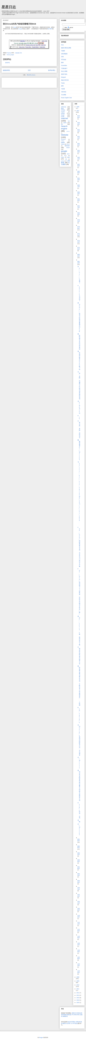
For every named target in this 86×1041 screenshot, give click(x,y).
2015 (78, 997)
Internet (64, 118)
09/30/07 (78, 881)
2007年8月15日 (79, 407)
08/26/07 (78, 846)
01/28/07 (78, 116)
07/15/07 (78, 234)
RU (62, 124)
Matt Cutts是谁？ (79, 275)
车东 (62, 45)
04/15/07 (78, 165)
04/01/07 (78, 158)
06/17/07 (78, 206)
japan (68, 153)
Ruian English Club (66, 97)
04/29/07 (78, 172)
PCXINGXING (76, 1014)
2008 (77, 977)
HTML (63, 116)
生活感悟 (65, 163)
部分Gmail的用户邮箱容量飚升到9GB (79, 317)
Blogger (41, 1037)
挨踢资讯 (65, 1016)
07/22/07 (78, 241)
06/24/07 (78, 213)
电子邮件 (50, 28)
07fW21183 (79, 829)
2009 (77, 981)
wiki (66, 159)
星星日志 (9, 7)
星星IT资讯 (64, 74)
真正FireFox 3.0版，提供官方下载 (79, 630)
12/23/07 (78, 964)
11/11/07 (78, 923)
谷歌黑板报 (64, 53)
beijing (62, 144)
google (12, 54)
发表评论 (7, 62)
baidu (63, 142)
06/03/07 (78, 192)
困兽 (62, 62)
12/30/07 (78, 971)
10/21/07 (78, 902)
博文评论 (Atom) (31, 75)
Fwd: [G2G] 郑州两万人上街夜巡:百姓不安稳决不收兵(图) (79, 591)
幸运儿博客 (64, 71)
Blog (62, 108)
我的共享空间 (65, 80)
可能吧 (63, 51)
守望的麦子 (64, 68)
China (63, 110)
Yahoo (62, 141)
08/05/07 (78, 255)
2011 (77, 989)
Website (64, 135)
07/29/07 (78, 248)
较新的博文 (6, 70)
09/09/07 (78, 860)
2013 (78, 995)
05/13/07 (78, 179)
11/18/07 (78, 930)
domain (67, 146)
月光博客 (63, 94)
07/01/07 (78, 220)
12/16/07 (78, 957)
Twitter (63, 83)
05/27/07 (78, 185)
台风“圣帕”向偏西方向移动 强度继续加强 (79, 385)
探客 (62, 86)
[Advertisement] (24, 82)
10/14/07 (78, 895)
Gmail (14, 27)
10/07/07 (78, 888)
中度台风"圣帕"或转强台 (79, 429)
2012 (78, 992)
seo (68, 157)
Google (20, 28)
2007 (77, 110)
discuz (68, 144)
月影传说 (63, 92)
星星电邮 (63, 1014)
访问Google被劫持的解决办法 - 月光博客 (79, 740)
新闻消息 (68, 1014)
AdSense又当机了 (79, 293)
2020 (78, 1002)
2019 (78, 1000)
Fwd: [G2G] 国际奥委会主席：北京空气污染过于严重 (79, 547)
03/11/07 (78, 137)
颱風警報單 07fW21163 (79, 449)
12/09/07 (78, 950)
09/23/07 (78, 874)
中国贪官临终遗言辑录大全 (79, 655)
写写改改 (63, 59)
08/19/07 (78, 839)
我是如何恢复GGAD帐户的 (79, 360)
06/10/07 (78, 199)
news (62, 157)
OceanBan (64, 65)
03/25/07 (78, 151)
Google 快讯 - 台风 (79, 810)
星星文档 (79, 1013)
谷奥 (62, 56)
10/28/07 (78, 909)
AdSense (63, 107)
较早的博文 (51, 70)
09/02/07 (78, 853)
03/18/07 (78, 144)
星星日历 (74, 1013)
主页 (29, 70)
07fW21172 (79, 763)
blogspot (63, 77)
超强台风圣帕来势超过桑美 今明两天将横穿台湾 (79, 785)
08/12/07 (78, 262)
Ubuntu (68, 131)
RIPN (64, 122)
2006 (77, 107)
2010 (77, 985)
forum (68, 147)
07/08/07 (78, 227)
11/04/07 (78, 916)
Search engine (64, 127)
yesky (62, 161)
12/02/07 (78, 944)
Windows (63, 139)
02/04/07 (78, 123)
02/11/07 (78, 130)
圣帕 (79, 820)
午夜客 (63, 89)
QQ (69, 121)
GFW (63, 113)
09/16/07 (78, 867)
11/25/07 (78, 937)
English (63, 111)
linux (65, 155)
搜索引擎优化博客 (66, 48)
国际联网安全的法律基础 (79, 341)
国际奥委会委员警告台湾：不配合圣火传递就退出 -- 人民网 (79, 685)
